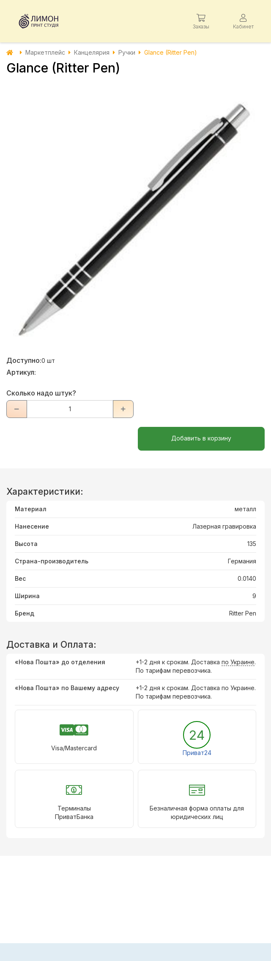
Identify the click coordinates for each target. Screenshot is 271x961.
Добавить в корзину (201, 438)
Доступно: (23, 360)
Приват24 (197, 752)
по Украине (238, 662)
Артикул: (21, 372)
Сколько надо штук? (41, 393)
